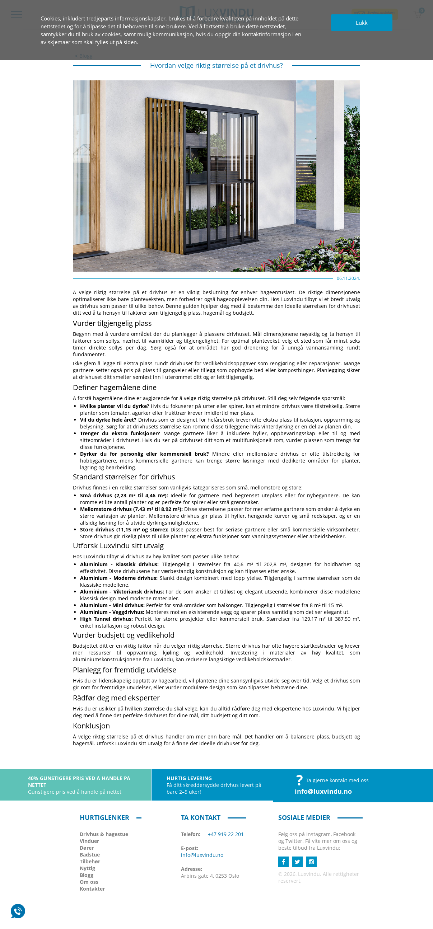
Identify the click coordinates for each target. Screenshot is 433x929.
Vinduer (89, 840)
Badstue (90, 854)
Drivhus (104, 834)
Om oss (89, 881)
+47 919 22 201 (226, 834)
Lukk (362, 22)
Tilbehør (90, 861)
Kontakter (92, 888)
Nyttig (87, 868)
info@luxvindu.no (323, 791)
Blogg (86, 875)
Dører (87, 847)
